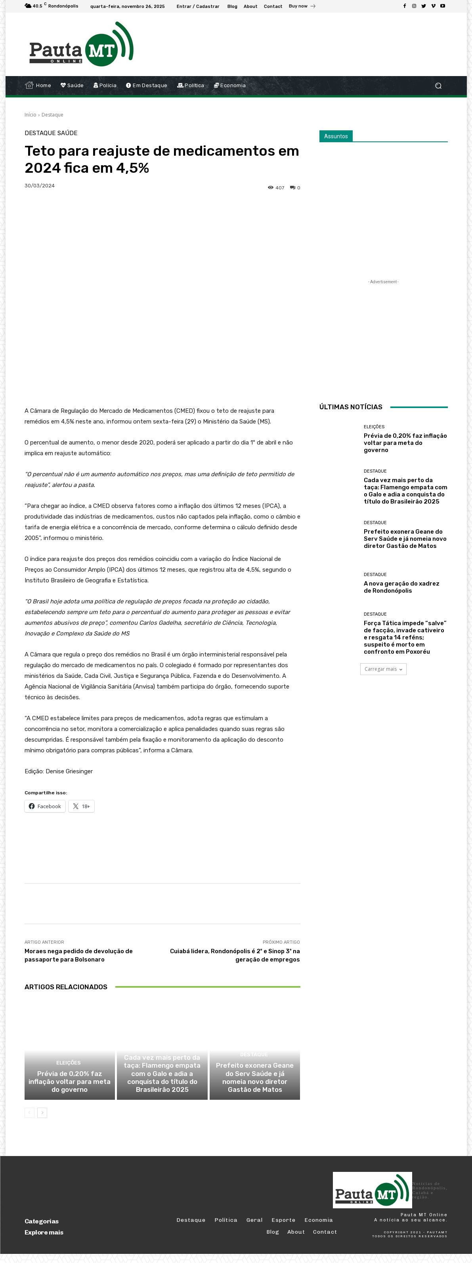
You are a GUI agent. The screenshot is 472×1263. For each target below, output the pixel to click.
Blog (272, 1241)
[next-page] (42, 1121)
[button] (438, 85)
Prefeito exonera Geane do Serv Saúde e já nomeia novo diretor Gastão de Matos (255, 1088)
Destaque (52, 114)
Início (30, 114)
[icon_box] (302, 7)
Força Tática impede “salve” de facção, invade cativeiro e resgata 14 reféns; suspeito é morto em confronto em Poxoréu (405, 637)
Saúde (67, 133)
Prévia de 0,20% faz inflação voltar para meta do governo (69, 1092)
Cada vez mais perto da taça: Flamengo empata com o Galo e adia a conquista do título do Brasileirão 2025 (162, 1085)
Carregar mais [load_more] (383, 669)
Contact (325, 1241)
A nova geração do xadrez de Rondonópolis (402, 587)
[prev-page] (29, 1121)
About (296, 1241)
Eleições (68, 1075)
